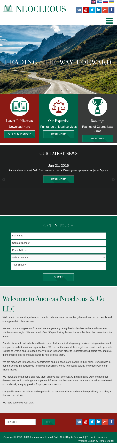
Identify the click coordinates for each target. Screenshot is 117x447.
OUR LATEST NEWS (58, 157)
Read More (58, 134)
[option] (58, 65)
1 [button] (51, 90)
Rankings (97, 138)
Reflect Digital (106, 445)
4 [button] (66, 90)
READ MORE (58, 183)
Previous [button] (3, 184)
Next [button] (113, 184)
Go (48, 426)
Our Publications (19, 134)
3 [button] (61, 90)
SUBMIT (58, 281)
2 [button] (56, 90)
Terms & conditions (97, 441)
